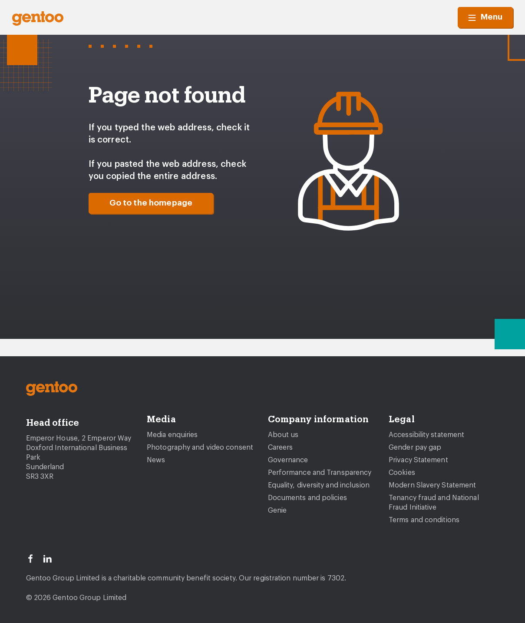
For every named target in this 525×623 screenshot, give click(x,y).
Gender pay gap (415, 447)
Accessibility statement (426, 434)
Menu (485, 17)
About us (283, 434)
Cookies (402, 472)
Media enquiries (172, 434)
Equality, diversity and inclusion (319, 485)
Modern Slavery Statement (432, 485)
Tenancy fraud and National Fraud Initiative (434, 502)
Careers (280, 447)
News (156, 460)
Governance (288, 460)
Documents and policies (307, 497)
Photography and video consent (200, 447)
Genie (277, 510)
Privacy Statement (418, 460)
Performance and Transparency (320, 472)
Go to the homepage (151, 203)
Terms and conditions (424, 520)
